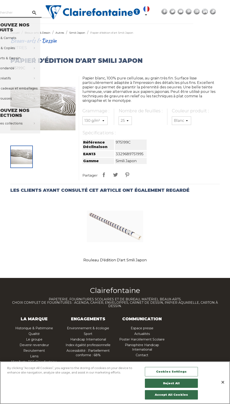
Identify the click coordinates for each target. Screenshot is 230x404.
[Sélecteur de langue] (170, 11)
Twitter (195, 11)
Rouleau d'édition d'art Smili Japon (115, 260)
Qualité (34, 334)
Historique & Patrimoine (34, 328)
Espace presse (142, 328)
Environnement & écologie (88, 328)
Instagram (219, 11)
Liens (34, 356)
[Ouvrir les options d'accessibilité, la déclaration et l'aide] (159, 12)
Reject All (171, 383)
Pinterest (211, 11)
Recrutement (34, 351)
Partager (103, 174)
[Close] (223, 382)
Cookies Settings (171, 371)
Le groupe (34, 339)
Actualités (142, 334)
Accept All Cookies (171, 394)
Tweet (115, 174)
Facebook (186, 11)
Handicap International (88, 339)
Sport (88, 334)
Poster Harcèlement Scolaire (142, 339)
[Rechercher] (36, 12)
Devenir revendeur (34, 345)
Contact (142, 355)
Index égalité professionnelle (88, 345)
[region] (115, 382)
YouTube (203, 11)
